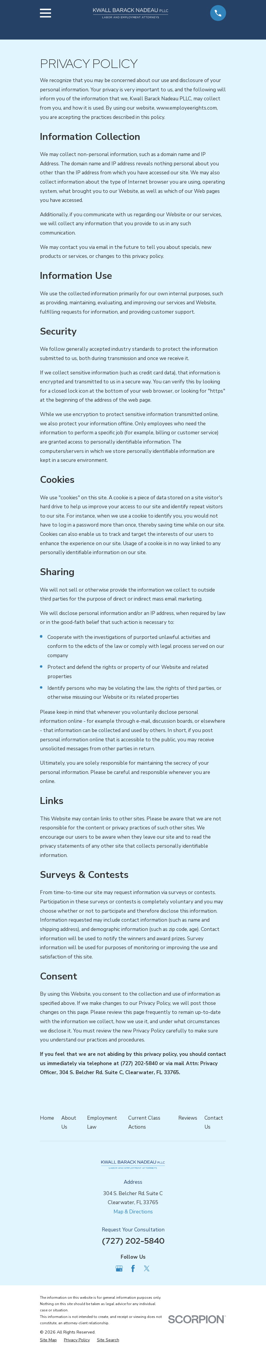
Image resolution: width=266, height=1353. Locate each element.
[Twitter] (146, 1268)
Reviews (187, 1118)
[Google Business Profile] (119, 1268)
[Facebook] (133, 1268)
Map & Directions (133, 1211)
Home (47, 1118)
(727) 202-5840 (133, 1240)
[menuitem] (48, 1340)
